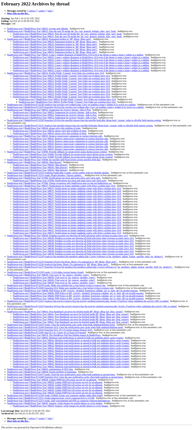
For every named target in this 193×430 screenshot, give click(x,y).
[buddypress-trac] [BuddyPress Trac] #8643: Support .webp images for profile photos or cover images (55, 403)
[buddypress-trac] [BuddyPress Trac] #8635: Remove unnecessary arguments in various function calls (55, 136)
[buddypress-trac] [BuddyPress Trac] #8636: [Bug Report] (34, 162)
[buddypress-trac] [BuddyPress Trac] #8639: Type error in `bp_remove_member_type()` (48, 275)
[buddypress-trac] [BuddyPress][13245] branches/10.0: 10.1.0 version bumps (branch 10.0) (50, 330)
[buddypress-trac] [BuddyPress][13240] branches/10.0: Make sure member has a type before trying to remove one (60, 288)
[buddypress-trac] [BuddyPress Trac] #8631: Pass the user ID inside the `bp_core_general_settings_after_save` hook (61, 31)
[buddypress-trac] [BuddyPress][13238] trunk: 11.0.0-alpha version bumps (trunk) (45, 272)
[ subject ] (32, 11)
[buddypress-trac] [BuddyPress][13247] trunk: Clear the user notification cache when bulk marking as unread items (61, 374)
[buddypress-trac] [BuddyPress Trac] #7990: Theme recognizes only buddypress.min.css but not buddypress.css (59, 183)
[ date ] (50, 11)
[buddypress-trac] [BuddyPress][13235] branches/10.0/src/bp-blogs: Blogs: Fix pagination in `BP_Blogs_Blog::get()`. (62, 262)
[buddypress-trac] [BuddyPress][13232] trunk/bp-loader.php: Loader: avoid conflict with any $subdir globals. (58, 172)
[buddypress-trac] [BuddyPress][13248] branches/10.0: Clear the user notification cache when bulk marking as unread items (65, 377)
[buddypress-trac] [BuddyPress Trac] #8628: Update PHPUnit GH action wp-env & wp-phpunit (52, 379)
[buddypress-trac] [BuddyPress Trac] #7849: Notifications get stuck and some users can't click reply (54, 178)
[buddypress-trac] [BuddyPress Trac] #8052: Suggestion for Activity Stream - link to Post (49, 110)
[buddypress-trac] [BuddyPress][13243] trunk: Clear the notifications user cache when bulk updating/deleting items (61, 324)
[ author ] (41, 11)
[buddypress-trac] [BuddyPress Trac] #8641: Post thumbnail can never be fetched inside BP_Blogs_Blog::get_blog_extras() (65, 311)
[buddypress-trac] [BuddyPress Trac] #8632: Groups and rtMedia (38, 28)
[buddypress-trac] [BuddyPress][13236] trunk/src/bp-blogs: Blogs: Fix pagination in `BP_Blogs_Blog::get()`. (58, 264)
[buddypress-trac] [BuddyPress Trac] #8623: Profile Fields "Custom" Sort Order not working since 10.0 (56, 73)
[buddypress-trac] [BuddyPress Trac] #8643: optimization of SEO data (40, 369)
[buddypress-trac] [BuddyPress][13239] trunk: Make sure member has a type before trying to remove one (56, 285)
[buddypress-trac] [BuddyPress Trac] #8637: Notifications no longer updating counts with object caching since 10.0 (61, 186)
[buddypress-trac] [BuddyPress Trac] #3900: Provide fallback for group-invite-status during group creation (57, 152)
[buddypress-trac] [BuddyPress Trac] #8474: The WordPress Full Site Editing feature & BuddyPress (54, 335)
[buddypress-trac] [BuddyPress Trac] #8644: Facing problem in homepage (42, 372)
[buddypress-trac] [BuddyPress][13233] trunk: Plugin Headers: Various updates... (45, 175)
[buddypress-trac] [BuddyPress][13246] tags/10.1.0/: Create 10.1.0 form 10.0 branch (47, 332)
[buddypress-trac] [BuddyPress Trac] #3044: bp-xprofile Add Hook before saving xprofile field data (54, 159)
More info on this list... (18, 13)
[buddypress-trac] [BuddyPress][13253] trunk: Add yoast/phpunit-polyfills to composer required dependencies (59, 400)
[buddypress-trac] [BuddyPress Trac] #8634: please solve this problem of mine (44, 128)
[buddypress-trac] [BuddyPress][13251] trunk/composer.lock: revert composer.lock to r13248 (51, 398)
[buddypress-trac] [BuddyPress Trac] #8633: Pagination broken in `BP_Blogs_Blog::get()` (49, 39)
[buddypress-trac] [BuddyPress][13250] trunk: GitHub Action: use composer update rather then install (55, 395)
